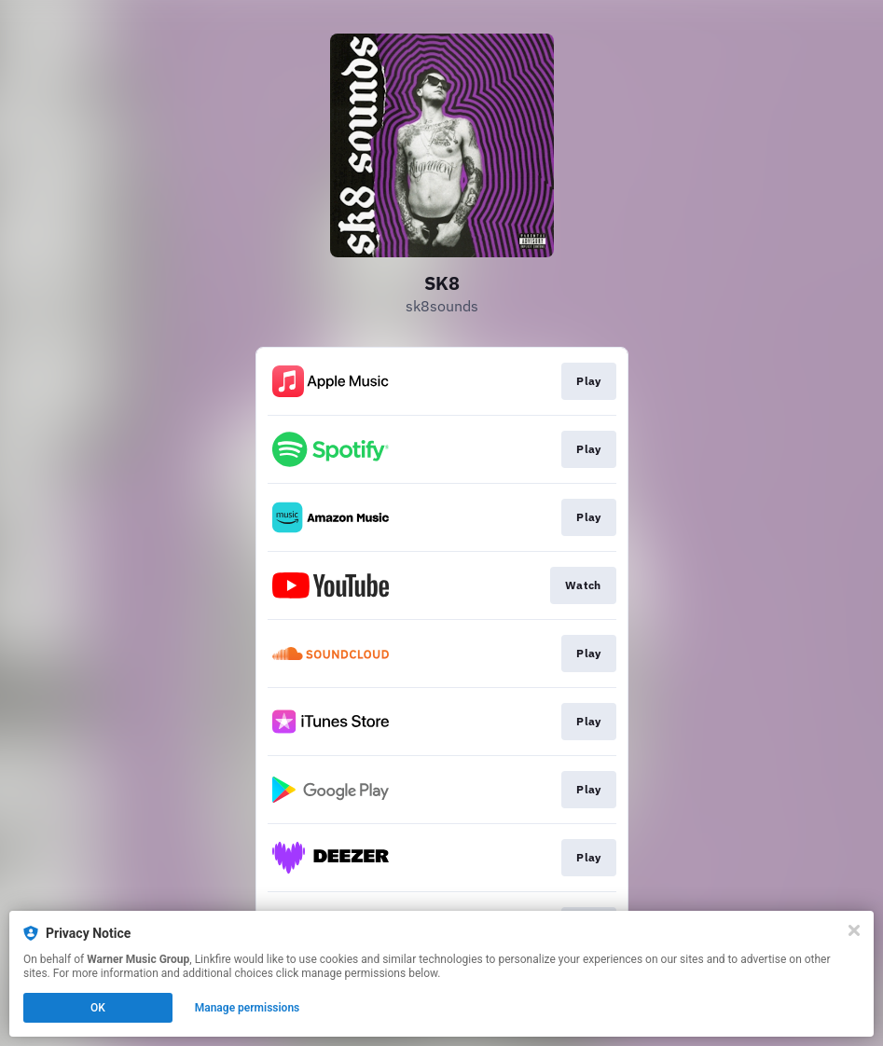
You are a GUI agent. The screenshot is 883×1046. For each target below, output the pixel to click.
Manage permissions (247, 1007)
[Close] (854, 930)
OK (97, 1007)
